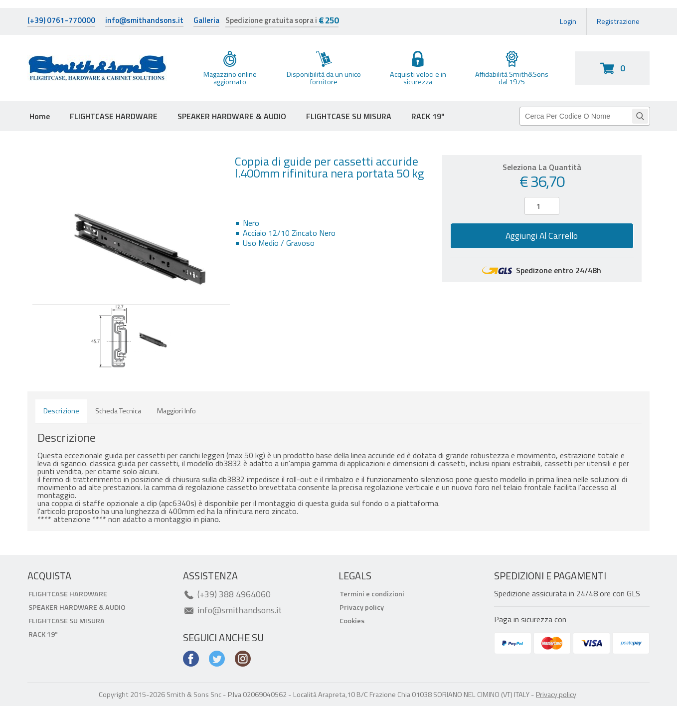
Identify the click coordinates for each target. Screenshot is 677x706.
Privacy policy (361, 607)
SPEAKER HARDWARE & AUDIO (231, 116)
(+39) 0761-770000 (61, 21)
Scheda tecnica (118, 410)
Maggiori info (176, 410)
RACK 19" (428, 116)
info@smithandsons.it (144, 21)
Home (39, 116)
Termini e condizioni (371, 593)
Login (568, 21)
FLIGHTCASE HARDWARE (114, 116)
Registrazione (618, 21)
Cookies (351, 620)
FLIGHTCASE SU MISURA (348, 116)
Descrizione (61, 410)
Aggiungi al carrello (542, 235)
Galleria (206, 21)
